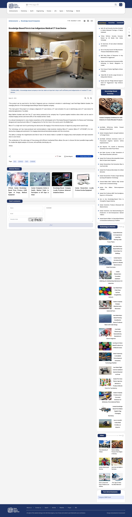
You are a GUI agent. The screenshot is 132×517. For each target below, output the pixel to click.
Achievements (13, 21)
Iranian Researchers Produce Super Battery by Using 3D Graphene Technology (112, 177)
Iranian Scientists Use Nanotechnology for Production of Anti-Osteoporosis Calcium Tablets (112, 213)
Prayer (69, 508)
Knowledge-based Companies (30, 21)
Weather (62, 508)
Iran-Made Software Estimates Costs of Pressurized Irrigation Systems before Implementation (112, 141)
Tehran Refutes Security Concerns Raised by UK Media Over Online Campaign (112, 38)
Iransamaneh (121, 513)
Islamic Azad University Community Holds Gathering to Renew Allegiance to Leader (112, 63)
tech (26, 161)
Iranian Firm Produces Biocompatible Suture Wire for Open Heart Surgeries (112, 159)
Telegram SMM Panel (105, 497)
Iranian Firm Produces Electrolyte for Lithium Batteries (112, 171)
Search (46, 508)
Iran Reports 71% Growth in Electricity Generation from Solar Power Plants (112, 148)
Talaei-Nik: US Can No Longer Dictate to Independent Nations (112, 76)
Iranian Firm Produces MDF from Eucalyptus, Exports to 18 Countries (112, 194)
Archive (54, 508)
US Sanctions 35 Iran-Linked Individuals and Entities (112, 45)
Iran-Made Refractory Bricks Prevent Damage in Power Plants (112, 128)
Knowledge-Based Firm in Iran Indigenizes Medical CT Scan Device (37, 28)
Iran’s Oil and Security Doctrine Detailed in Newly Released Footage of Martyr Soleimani (112, 30)
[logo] (16, 6)
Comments (120, 23)
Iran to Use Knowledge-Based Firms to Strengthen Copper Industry (112, 200)
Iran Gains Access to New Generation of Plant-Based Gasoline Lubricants (112, 153)
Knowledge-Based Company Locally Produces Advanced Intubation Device (62, 190)
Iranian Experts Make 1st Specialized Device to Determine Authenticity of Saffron (112, 220)
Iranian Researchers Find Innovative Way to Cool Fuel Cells (112, 165)
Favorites (111, 23)
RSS (76, 508)
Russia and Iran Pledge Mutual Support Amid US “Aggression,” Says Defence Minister (112, 83)
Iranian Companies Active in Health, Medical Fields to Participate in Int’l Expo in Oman (40, 191)
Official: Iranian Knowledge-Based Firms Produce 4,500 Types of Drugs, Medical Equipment (17, 191)
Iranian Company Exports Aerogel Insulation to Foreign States (112, 134)
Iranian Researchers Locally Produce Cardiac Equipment (84, 189)
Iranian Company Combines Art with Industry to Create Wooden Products (110, 119)
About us (29, 508)
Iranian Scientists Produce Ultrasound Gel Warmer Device (112, 206)
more (120, 227)
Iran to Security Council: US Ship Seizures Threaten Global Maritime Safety (112, 51)
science (20, 161)
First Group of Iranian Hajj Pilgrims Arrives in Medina (112, 70)
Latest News (102, 23)
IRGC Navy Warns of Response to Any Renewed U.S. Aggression (112, 57)
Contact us (38, 508)
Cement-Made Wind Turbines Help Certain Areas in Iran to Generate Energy (112, 183)
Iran (15, 161)
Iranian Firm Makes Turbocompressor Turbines (112, 188)
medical (32, 161)
